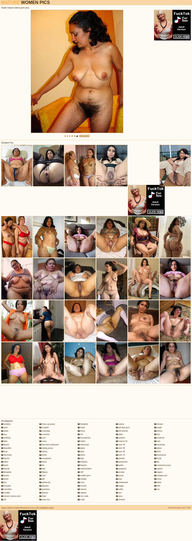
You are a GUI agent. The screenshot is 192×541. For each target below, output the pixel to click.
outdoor (120, 438)
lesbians (82, 462)
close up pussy (47, 424)
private (120, 472)
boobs (5, 475)
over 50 (120, 448)
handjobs (83, 424)
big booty (6, 455)
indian (81, 441)
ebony (43, 451)
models (82, 479)
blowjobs (6, 472)
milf (80, 472)
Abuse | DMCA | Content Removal (14, 508)
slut (157, 434)
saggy (120, 486)
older (119, 434)
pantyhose (121, 462)
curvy (43, 441)
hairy (42, 496)
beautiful (6, 448)
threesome (160, 455)
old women (122, 431)
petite (119, 465)
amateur (6, 424)
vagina (158, 472)
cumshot (44, 434)
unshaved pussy (162, 465)
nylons (120, 424)
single (158, 427)
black (4, 465)
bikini (4, 462)
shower (158, 424)
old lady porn (123, 427)
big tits (5, 458)
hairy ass (44, 499)
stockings (159, 445)
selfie (119, 489)
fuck (42, 475)
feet (42, 469)
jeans (81, 448)
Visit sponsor (84, 136)
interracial (83, 445)
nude (81, 499)
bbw (4, 441)
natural (82, 489)
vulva (157, 479)
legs (81, 458)
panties (120, 458)
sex (118, 493)
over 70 (120, 455)
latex (81, 451)
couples (44, 427)
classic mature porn (11, 496)
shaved (120, 499)
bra (4, 482)
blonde (5, 469)
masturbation (85, 469)
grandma (44, 489)
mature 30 (121, 441)
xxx (157, 489)
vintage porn (161, 475)
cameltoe (6, 489)
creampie (44, 431)
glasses (44, 486)
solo (157, 441)
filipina (43, 472)
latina (81, 455)
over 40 (120, 445)
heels (81, 427)
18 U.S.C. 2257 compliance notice (41, 508)
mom (81, 482)
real (119, 479)
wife (157, 486)
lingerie (82, 465)
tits (156, 462)
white (157, 482)
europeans (45, 458)
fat (41, 465)
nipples (82, 493)
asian (4, 431)
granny (43, 493)
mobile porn (84, 475)
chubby (5, 493)
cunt (42, 438)
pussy (120, 475)
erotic (43, 455)
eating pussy (46, 448)
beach (5, 445)
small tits (159, 438)
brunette (6, 486)
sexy (119, 496)
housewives (84, 438)
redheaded (122, 482)
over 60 (120, 451)
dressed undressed (49, 445)
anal (4, 427)
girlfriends (44, 482)
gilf (41, 479)
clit (3, 499)
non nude (83, 496)
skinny (158, 431)
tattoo (158, 448)
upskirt (158, 469)
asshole (6, 438)
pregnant (121, 469)
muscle (82, 486)
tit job (158, 458)
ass (4, 434)
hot (80, 434)
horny (81, 431)
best (4, 451)
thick (157, 451)
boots (5, 479)
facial (43, 462)
